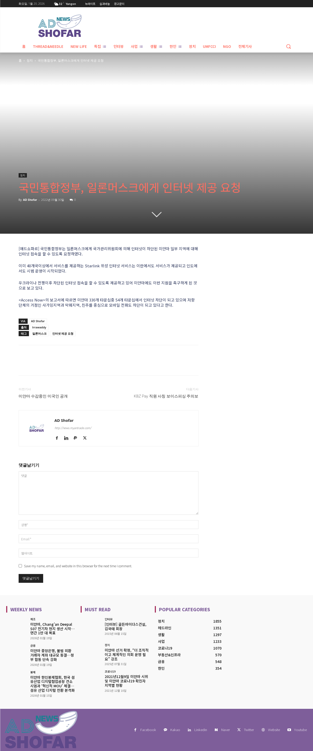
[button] (288, 46)
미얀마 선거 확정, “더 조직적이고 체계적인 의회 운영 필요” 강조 (127, 654)
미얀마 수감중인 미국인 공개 (43, 396)
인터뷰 (108, 619)
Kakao (175, 729)
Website (274, 729)
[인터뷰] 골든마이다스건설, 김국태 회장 (125, 626)
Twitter (249, 729)
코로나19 (110, 671)
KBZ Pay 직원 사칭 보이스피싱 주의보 (166, 396)
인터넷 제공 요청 (63, 333)
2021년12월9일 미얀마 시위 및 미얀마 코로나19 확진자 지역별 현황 (126, 681)
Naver (225, 729)
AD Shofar (30, 200)
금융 (32, 645)
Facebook (148, 729)
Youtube (300, 729)
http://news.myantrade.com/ (73, 428)
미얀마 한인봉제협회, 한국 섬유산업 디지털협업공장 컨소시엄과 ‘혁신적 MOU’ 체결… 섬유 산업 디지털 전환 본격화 (52, 684)
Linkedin (200, 729)
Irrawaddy (39, 327)
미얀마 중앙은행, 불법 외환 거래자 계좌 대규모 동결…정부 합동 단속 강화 (52, 655)
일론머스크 (39, 333)
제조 (32, 619)
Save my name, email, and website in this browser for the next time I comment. (78, 566)
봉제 (32, 672)
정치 (30, 60)
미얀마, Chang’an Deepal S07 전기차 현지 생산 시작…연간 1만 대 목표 (52, 629)
